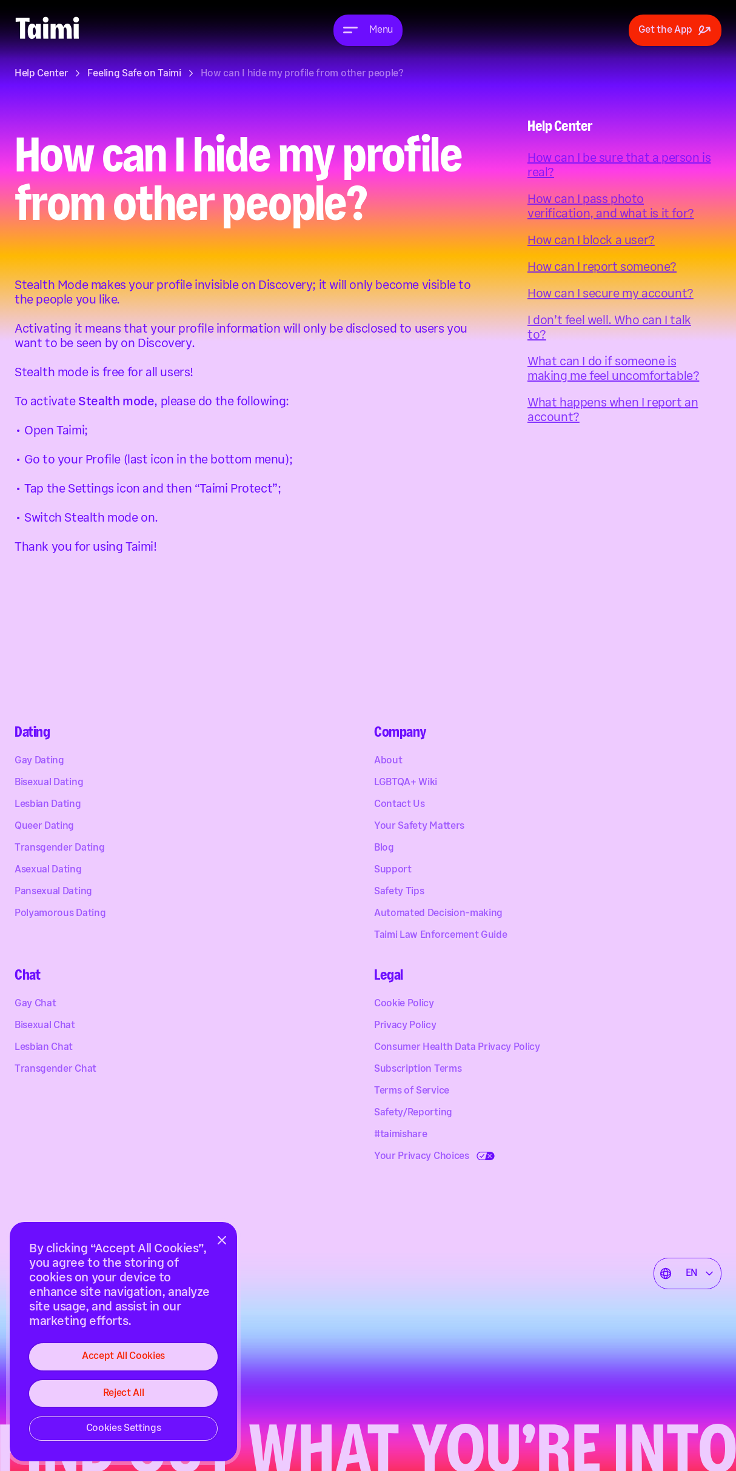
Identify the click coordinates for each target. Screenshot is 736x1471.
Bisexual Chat (45, 1026)
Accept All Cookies (123, 1356)
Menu (381, 30)
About (388, 761)
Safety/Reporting (413, 1113)
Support (393, 870)
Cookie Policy (404, 1004)
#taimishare (400, 1135)
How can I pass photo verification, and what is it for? (610, 206)
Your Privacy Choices (421, 1157)
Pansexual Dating (53, 892)
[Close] (222, 1240)
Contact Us (399, 805)
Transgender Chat (55, 1069)
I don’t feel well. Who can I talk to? (609, 327)
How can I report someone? (602, 267)
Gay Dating (39, 761)
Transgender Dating (59, 848)
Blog (384, 848)
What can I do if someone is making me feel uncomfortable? (613, 369)
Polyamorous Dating (60, 914)
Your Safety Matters (419, 827)
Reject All (123, 1393)
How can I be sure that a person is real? (619, 165)
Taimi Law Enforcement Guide (440, 936)
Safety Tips (399, 892)
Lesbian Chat (44, 1048)
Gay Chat (35, 1004)
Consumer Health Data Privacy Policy (457, 1048)
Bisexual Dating (49, 783)
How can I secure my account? (610, 294)
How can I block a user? (591, 240)
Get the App (675, 30)
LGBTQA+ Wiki (405, 783)
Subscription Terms (417, 1069)
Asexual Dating (48, 870)
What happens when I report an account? (612, 410)
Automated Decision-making (438, 914)
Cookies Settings (123, 1428)
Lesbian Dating (48, 805)
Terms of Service (411, 1091)
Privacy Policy (405, 1026)
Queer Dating (44, 827)
